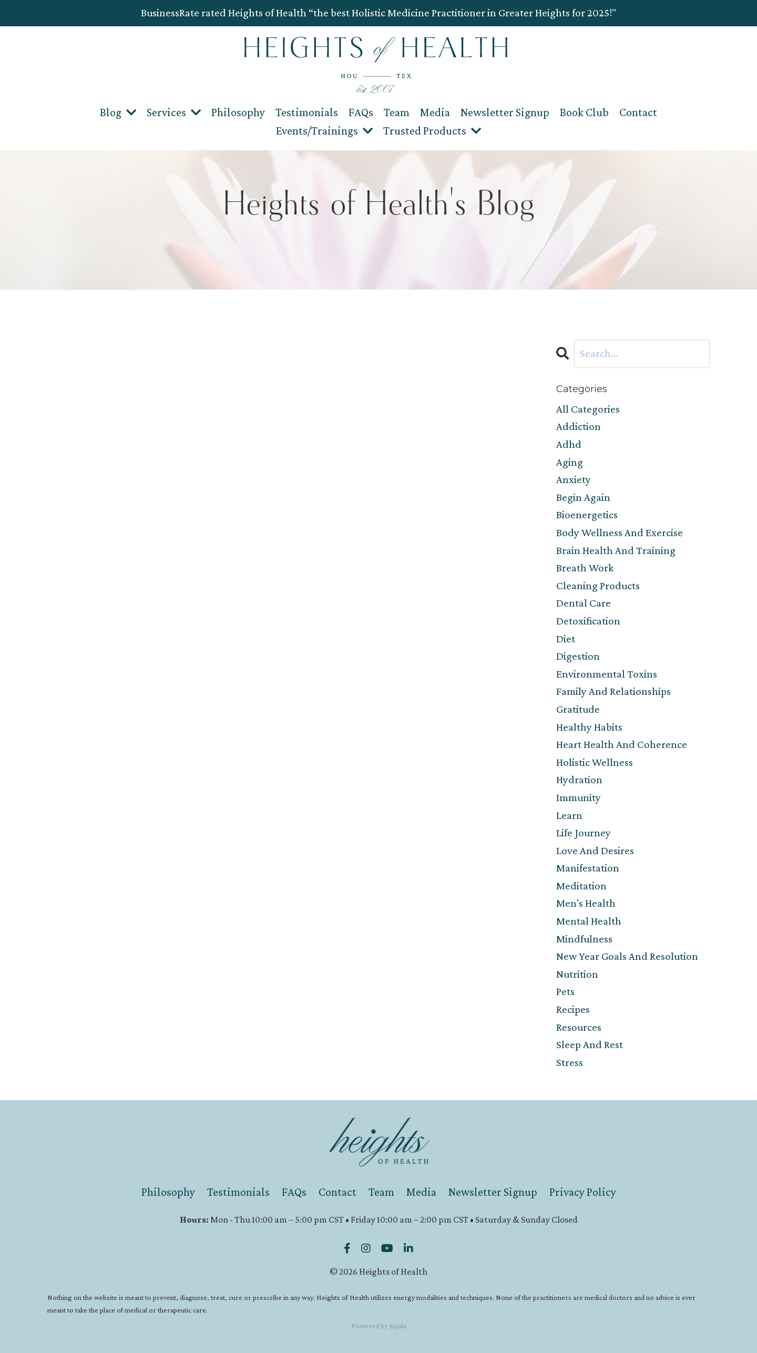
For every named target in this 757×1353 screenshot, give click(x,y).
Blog (118, 112)
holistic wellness (594, 762)
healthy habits (589, 727)
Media (435, 112)
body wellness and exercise (619, 532)
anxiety (573, 479)
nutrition (577, 974)
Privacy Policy (582, 1191)
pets (565, 991)
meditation (581, 885)
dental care (583, 603)
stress (569, 1062)
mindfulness (584, 938)
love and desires (595, 850)
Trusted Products (432, 130)
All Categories (588, 409)
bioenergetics (587, 514)
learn (569, 815)
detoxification (588, 620)
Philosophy (238, 112)
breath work (584, 567)
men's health (586, 903)
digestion (578, 656)
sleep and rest (589, 1044)
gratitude (578, 709)
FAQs (361, 112)
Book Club (584, 112)
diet (565, 638)
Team (397, 112)
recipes (573, 1009)
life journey (583, 832)
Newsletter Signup (505, 112)
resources (578, 1027)
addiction (578, 426)
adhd (568, 444)
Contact (638, 112)
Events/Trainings (324, 130)
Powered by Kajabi (378, 1325)
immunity (578, 797)
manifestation (587, 868)
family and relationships (613, 691)
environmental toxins (606, 674)
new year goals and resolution (627, 956)
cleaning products (598, 585)
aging (569, 462)
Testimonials (306, 112)
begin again (583, 497)
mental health (588, 921)
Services (174, 112)
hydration (579, 779)
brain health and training (616, 550)
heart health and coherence (621, 744)
